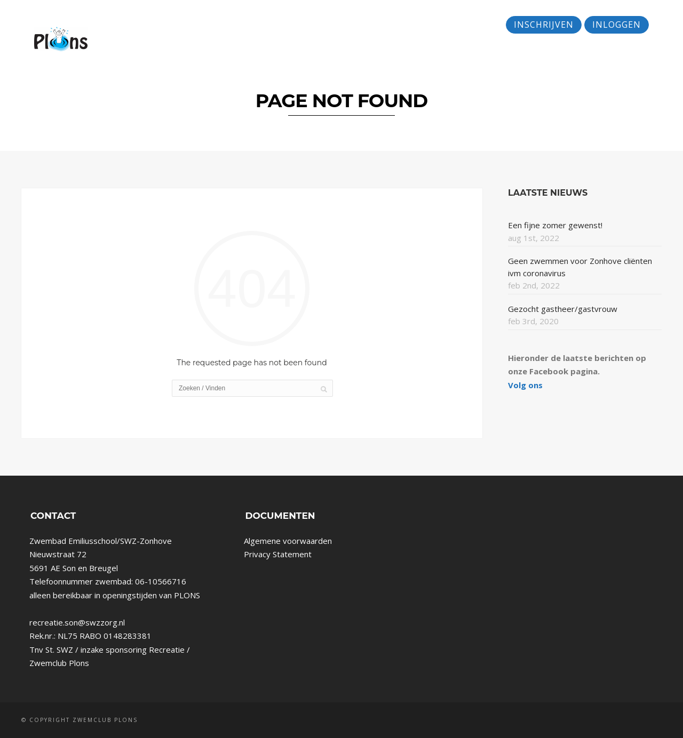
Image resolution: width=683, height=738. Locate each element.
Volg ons (525, 385)
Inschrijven (544, 24)
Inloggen (616, 24)
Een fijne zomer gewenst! (555, 225)
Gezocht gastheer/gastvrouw (562, 308)
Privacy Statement (278, 554)
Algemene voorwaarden (288, 540)
